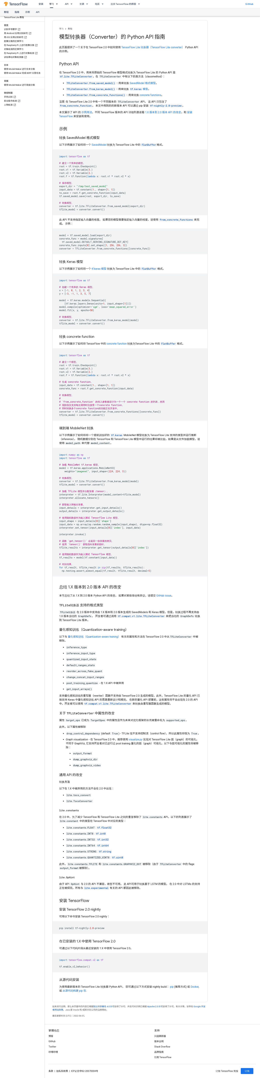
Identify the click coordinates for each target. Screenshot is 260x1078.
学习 (61, 29)
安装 (41, 3)
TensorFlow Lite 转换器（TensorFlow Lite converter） (152, 47)
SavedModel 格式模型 (143, 83)
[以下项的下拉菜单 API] (72, 4)
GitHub (249, 3)
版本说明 (159, 1041)
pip (172, 986)
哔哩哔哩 (53, 1052)
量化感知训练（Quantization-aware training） (94, 636)
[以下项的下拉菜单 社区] (104, 4)
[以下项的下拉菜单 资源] (88, 4)
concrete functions (150, 95)
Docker (195, 986)
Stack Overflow (162, 1046)
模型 (139, 89)
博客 (51, 1036)
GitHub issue (163, 595)
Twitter (52, 1046)
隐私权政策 (62, 1071)
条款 (51, 1071)
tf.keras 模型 (99, 268)
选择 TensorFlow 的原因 (123, 3)
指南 (17, 12)
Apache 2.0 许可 (155, 1006)
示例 (27, 12)
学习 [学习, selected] (51, 3)
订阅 (247, 1071)
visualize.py (135, 739)
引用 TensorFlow (163, 1057)
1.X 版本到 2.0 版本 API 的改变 (163, 112)
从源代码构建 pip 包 (74, 990)
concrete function (117, 343)
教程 (6, 12)
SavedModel (99, 144)
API (66, 3)
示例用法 (86, 112)
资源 (81, 3)
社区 (97, 3)
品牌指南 (159, 1052)
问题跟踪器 (160, 1036)
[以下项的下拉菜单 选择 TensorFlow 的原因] (140, 4)
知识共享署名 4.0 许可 (103, 1006)
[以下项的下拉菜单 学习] (58, 4)
